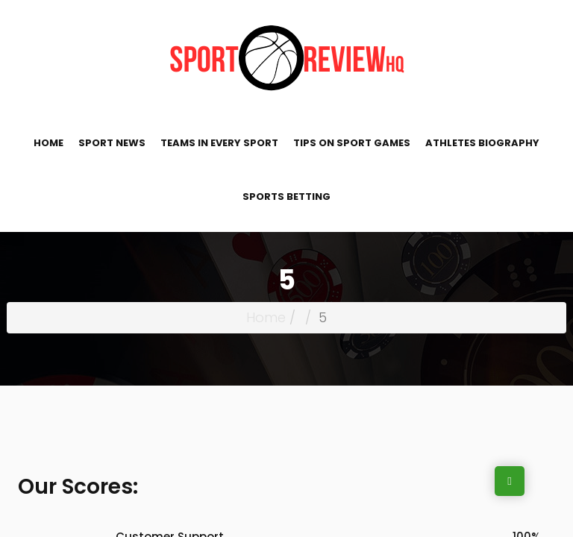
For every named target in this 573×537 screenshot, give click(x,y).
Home (48, 143)
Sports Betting (286, 196)
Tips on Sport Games (351, 143)
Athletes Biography (482, 143)
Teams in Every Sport (219, 143)
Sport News (111, 143)
